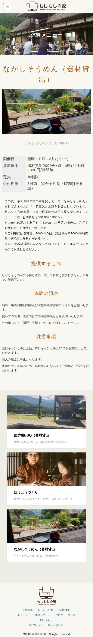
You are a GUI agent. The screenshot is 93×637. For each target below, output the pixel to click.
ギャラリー (23, 615)
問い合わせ (46, 620)
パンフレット (35, 625)
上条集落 (27, 610)
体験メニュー (42, 615)
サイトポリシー (57, 625)
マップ (72, 615)
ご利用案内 (64, 610)
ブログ (59, 615)
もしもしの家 (46, 6)
